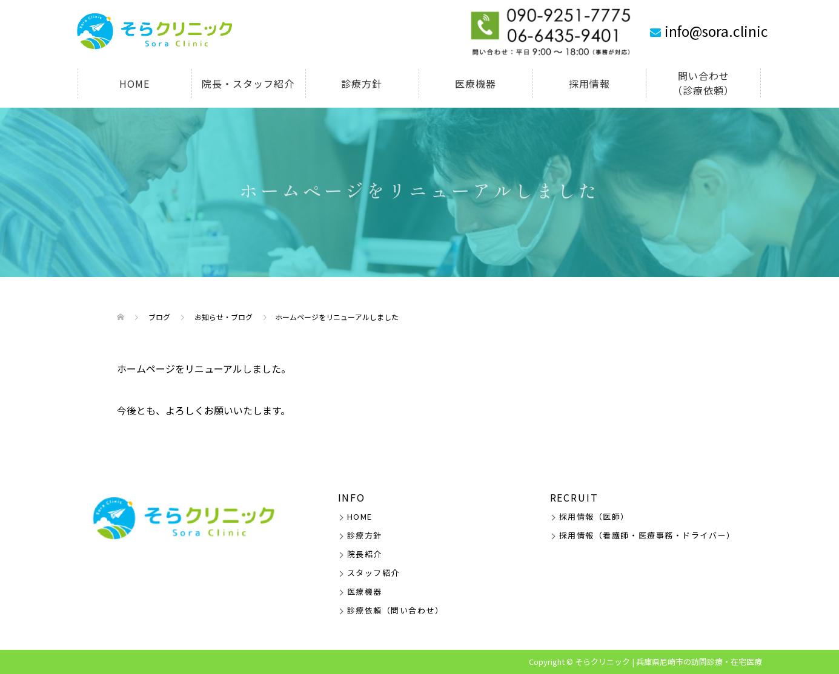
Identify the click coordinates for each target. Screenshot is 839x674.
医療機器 (475, 83)
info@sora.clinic (716, 31)
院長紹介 (364, 554)
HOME (134, 83)
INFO (352, 497)
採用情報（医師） (594, 516)
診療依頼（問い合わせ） (395, 610)
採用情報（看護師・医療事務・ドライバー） (647, 535)
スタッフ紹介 (373, 572)
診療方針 (361, 83)
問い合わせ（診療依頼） (703, 82)
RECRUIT (574, 497)
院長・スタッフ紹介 (248, 83)
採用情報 (589, 83)
